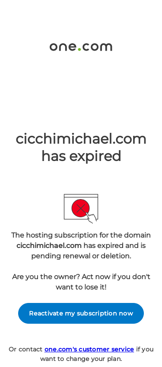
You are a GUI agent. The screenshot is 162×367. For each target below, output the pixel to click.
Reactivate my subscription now (81, 313)
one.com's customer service (89, 349)
